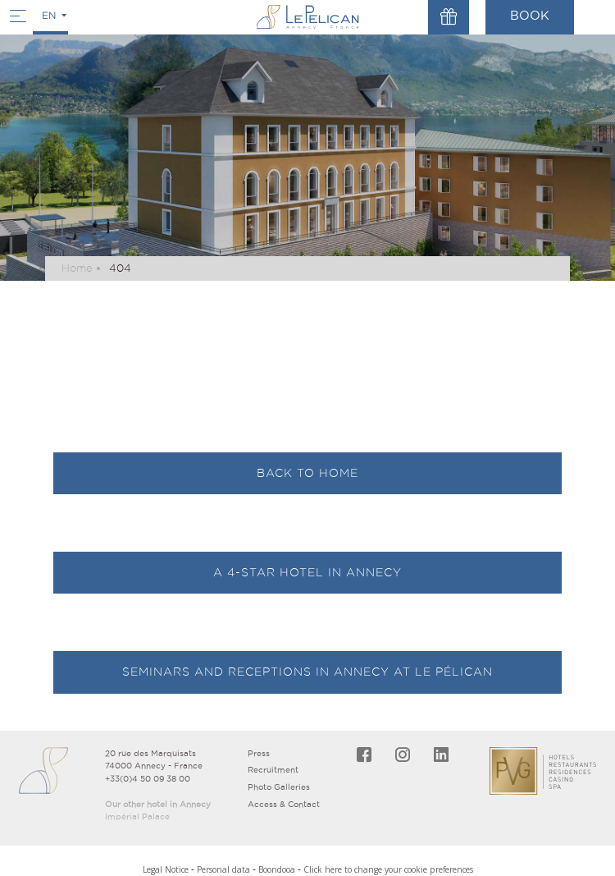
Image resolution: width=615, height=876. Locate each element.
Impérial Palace (137, 816)
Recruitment (273, 769)
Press (259, 753)
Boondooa (276, 869)
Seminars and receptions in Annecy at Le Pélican (307, 671)
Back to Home (307, 472)
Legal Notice (166, 869)
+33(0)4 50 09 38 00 (147, 778)
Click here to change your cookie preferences (388, 869)
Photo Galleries (279, 786)
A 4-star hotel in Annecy (307, 572)
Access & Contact (284, 804)
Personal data (223, 869)
